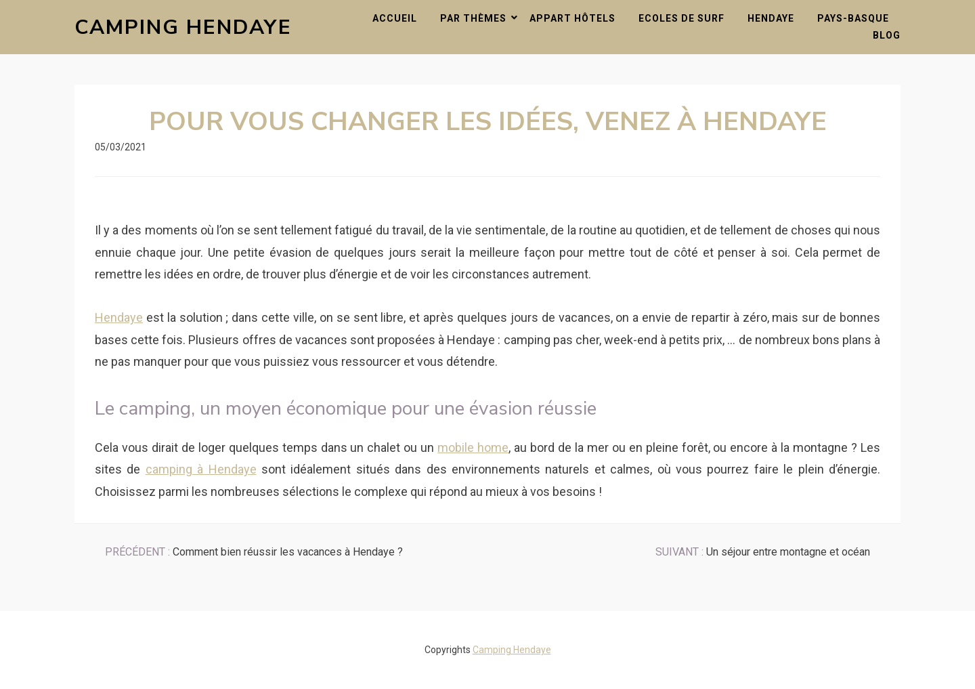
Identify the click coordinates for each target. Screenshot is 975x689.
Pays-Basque (853, 18)
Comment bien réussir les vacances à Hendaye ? (254, 551)
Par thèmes (473, 18)
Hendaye (771, 18)
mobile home (472, 447)
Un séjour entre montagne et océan (762, 551)
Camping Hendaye (183, 27)
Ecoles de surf (681, 18)
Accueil (394, 18)
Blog (887, 35)
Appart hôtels (572, 18)
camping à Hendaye (201, 469)
